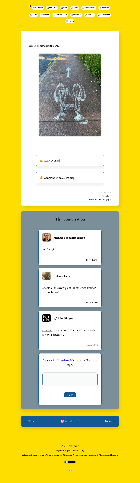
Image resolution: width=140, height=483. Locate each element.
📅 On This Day (60, 15)
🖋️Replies (89, 15)
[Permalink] (106, 195)
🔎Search (44, 15)
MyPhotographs (104, 199)
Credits (64, 447)
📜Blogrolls (104, 15)
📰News (70, 21)
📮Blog (33, 15)
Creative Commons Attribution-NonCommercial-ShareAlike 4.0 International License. (82, 456)
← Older (29, 423)
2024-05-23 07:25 (92, 345)
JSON (76, 447)
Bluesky (90, 360)
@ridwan (47, 330)
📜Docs (74, 8)
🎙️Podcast (104, 8)
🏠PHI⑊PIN (52, 8)
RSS (70, 447)
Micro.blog (63, 360)
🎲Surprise (76, 15)
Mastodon (75, 360)
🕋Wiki (64, 8)
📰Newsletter (89, 8)
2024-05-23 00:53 (92, 302)
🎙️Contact (38, 8)
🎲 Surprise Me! (70, 423)
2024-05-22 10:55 (92, 260)
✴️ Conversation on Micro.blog (57, 177)
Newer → (110, 423)
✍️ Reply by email (50, 160)
